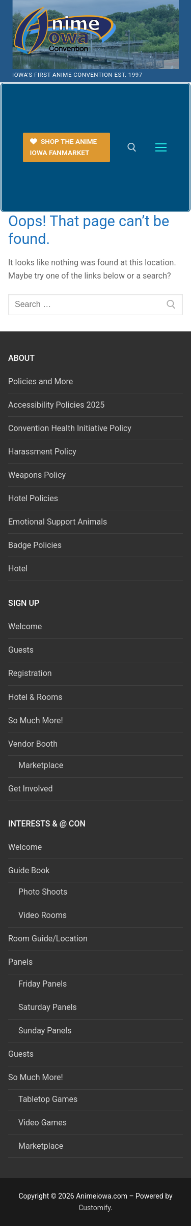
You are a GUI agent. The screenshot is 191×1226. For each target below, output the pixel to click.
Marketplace (40, 765)
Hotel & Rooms (35, 697)
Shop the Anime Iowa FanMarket (63, 147)
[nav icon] (161, 147)
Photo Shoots (42, 892)
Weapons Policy (37, 475)
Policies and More (40, 381)
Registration (30, 673)
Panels (21, 962)
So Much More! (35, 720)
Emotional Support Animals (57, 522)
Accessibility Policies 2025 (56, 405)
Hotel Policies (33, 498)
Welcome (25, 626)
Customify (94, 1208)
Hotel (18, 568)
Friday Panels (42, 984)
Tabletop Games (47, 1099)
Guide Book (29, 870)
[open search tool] (132, 147)
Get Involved (30, 788)
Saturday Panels (47, 1007)
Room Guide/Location (48, 938)
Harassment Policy (42, 451)
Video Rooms (42, 915)
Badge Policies (35, 545)
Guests (21, 650)
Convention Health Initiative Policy (69, 428)
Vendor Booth (34, 744)
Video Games (42, 1122)
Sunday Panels (44, 1030)
